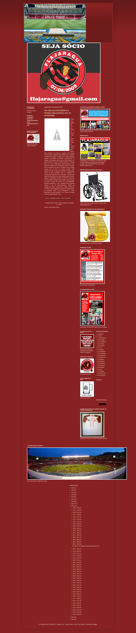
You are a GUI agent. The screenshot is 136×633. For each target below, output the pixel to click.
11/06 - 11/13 (76, 521)
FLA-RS (100, 369)
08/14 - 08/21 (76, 544)
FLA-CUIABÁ (101, 340)
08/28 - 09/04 (76, 539)
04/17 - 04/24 (76, 582)
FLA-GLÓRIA (101, 346)
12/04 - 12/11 (76, 512)
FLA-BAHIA (101, 334)
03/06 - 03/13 (76, 596)
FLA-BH (100, 336)
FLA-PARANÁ (101, 363)
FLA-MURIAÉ (101, 361)
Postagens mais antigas (67, 203)
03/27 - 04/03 (76, 589)
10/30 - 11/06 (76, 523)
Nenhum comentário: (66, 198)
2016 (72, 494)
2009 (72, 619)
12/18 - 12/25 (76, 508)
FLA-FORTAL (101, 344)
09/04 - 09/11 (76, 537)
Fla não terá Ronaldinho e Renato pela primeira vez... (86, 546)
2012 (72, 503)
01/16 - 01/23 (76, 610)
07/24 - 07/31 (76, 553)
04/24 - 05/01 (76, 580)
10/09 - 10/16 (76, 528)
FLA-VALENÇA (101, 375)
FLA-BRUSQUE (102, 338)
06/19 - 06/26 (76, 564)
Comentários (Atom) (54, 207)
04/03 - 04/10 (76, 587)
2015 (72, 497)
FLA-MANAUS (101, 357)
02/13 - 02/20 (76, 603)
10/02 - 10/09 (76, 530)
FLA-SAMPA (101, 371)
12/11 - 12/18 (76, 510)
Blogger (95, 624)
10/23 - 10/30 (76, 526)
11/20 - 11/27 (76, 517)
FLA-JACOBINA (102, 353)
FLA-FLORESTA (102, 342)
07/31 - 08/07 (76, 551)
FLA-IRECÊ (101, 349)
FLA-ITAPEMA (101, 351)
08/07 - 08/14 (76, 549)
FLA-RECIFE (101, 367)
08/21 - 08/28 (76, 541)
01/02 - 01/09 (76, 614)
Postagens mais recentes (51, 203)
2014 (72, 499)
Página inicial (59, 203)
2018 (72, 490)
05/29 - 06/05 (76, 569)
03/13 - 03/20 (76, 594)
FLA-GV (100, 347)
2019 (72, 488)
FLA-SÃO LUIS (101, 373)
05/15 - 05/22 (76, 573)
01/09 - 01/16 (76, 612)
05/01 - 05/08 (76, 578)
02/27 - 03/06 (76, 598)
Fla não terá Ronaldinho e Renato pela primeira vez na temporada (57, 113)
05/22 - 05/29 (76, 571)
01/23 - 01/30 (76, 607)
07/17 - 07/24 (76, 555)
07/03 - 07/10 (76, 560)
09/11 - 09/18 (76, 535)
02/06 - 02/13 (76, 605)
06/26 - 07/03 (76, 562)
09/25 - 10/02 (76, 533)
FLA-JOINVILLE (102, 355)
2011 (72, 506)
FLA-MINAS (101, 359)
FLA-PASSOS (101, 365)
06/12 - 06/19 (76, 567)
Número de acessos (102, 402)
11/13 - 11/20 (76, 519)
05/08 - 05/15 (76, 576)
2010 (72, 617)
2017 (72, 492)
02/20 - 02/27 (76, 600)
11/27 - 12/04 (76, 514)
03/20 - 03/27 (76, 591)
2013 (72, 501)
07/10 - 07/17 (76, 558)
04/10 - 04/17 (76, 585)
